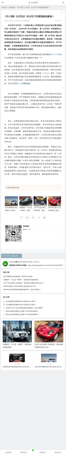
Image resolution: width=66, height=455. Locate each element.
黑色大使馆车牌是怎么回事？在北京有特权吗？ (22, 311)
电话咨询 (58, 452)
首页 (5, 7)
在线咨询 (8, 452)
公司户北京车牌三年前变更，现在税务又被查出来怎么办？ (23, 283)
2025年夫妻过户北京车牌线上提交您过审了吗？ (54, 210)
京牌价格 (12, 7)
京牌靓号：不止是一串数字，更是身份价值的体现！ (25, 210)
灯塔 (15, 262)
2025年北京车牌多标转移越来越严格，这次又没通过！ (22, 289)
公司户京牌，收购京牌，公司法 (11, 256)
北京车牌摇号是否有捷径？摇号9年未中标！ (11, 210)
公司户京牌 (55, 54)
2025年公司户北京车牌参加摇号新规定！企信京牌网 (24, 308)
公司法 (46, 73)
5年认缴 (20, 83)
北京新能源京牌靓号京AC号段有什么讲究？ (21, 301)
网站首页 (24, 452)
